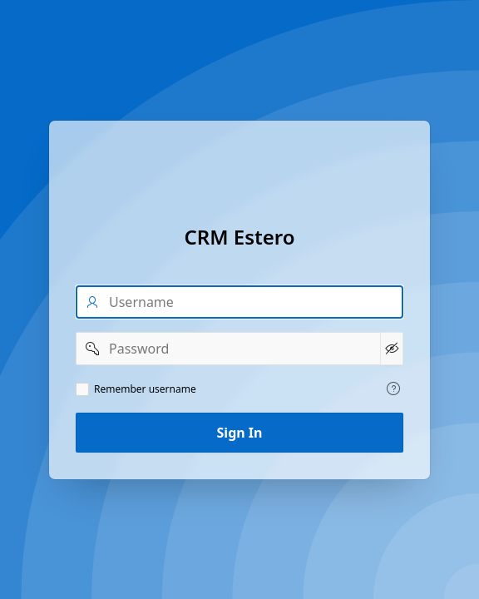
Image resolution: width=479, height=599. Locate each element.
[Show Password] (391, 348)
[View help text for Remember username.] (393, 389)
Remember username (145, 389)
